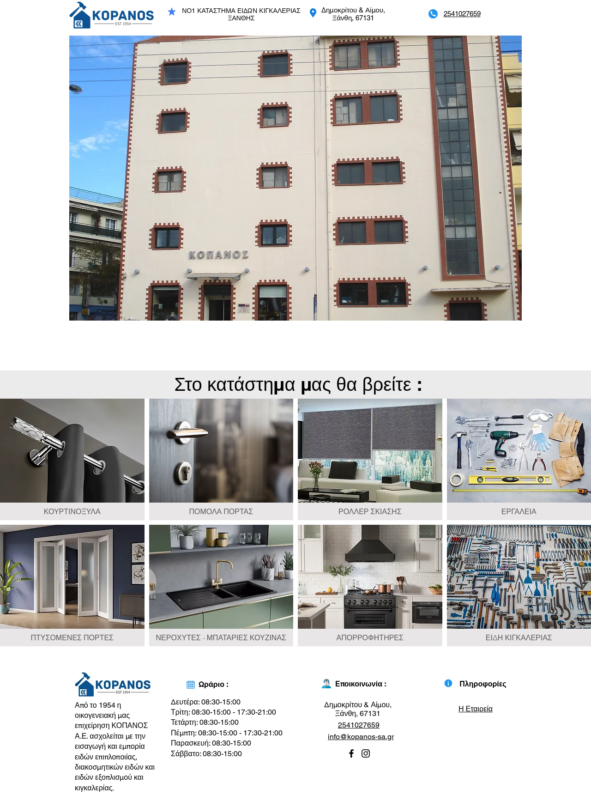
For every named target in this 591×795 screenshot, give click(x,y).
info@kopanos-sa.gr (361, 736)
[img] (72, 459)
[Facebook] (351, 753)
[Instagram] (365, 753)
